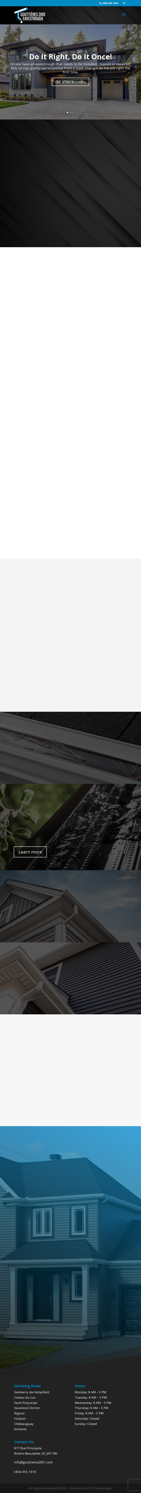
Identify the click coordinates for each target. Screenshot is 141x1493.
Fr (124, 3)
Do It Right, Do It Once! (70, 56)
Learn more (30, 852)
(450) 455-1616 (25, 1472)
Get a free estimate (70, 82)
